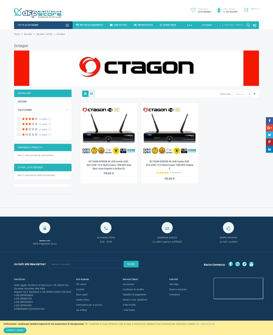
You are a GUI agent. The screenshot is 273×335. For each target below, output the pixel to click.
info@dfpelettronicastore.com (29, 308)
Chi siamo (81, 284)
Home (17, 34)
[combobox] (234, 25)
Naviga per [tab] (24, 93)
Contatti (80, 289)
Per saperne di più (205, 324)
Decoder (28, 34)
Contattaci (174, 294)
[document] (136, 327)
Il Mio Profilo (129, 305)
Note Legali (82, 294)
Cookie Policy (82, 299)
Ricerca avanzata (178, 289)
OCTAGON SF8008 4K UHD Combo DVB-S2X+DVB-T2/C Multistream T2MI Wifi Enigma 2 (169, 165)
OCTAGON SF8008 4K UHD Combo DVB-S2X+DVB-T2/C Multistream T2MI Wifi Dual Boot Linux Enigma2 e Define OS (109, 165)
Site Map (173, 284)
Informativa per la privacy (89, 305)
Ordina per (225, 94)
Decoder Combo (44, 34)
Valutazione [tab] (25, 110)
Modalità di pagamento (134, 294)
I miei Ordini (129, 310)
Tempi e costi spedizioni (135, 299)
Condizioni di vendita (133, 289)
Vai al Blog (81, 310)
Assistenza (128, 284)
